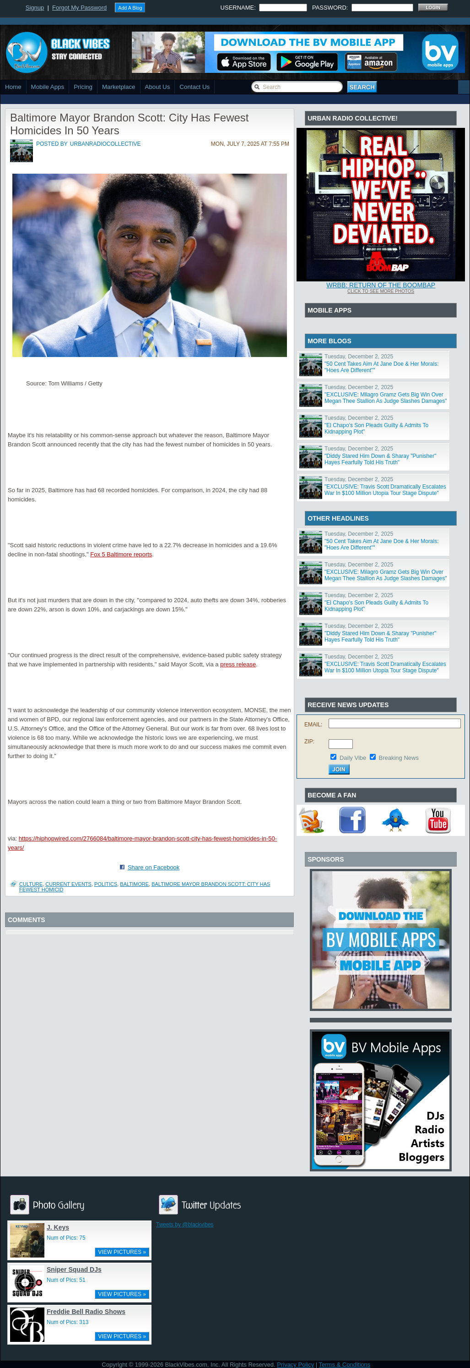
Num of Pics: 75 (66, 1238)
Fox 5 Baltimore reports (121, 554)
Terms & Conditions (345, 1364)
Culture (31, 884)
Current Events (68, 884)
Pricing (83, 86)
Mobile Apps (48, 86)
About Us (157, 86)
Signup (35, 7)
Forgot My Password (79, 7)
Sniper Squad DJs (74, 1269)
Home (13, 86)
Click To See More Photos (380, 291)
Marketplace (118, 86)
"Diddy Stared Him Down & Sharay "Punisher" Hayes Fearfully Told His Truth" (380, 459)
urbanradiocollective (105, 144)
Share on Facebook (153, 867)
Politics (105, 884)
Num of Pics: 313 (67, 1322)
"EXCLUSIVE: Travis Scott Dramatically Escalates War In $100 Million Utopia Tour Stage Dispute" (385, 489)
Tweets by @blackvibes (185, 1224)
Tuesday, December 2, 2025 (358, 356)
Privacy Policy (295, 1364)
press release (238, 664)
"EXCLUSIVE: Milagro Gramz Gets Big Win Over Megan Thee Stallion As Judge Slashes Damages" (385, 397)
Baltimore (134, 884)
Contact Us (194, 86)
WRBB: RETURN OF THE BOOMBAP (380, 285)
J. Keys (58, 1227)
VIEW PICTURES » (122, 1252)
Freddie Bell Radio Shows (86, 1311)
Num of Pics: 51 (66, 1280)
